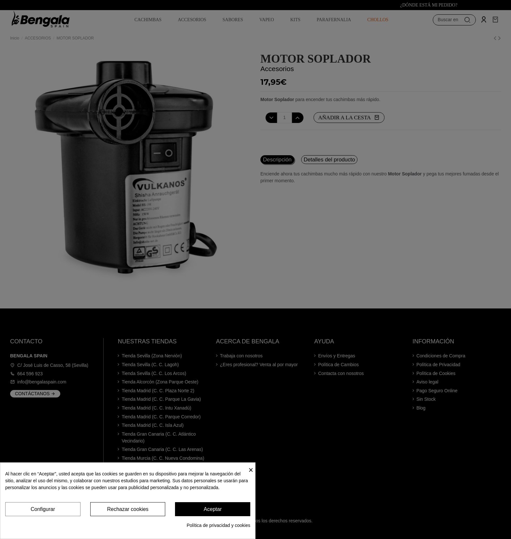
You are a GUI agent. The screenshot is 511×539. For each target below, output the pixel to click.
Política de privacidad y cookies (218, 525)
